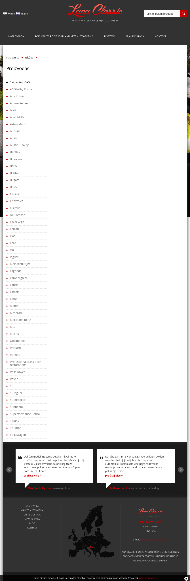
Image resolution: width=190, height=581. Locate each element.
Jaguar (14, 257)
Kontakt (160, 36)
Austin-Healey (19, 145)
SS (11, 386)
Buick (13, 187)
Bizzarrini (16, 159)
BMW (13, 166)
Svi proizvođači (20, 82)
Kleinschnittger (20, 264)
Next (181, 470)
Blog (32, 523)
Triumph (16, 428)
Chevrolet (16, 201)
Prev (9, 470)
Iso (12, 250)
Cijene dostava (32, 514)
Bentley (15, 152)
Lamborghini (18, 278)
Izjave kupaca (135, 36)
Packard (15, 348)
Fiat (12, 236)
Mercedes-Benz (20, 320)
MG (12, 327)
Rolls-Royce (17, 372)
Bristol (14, 173)
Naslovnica (16, 36)
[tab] (26, 82)
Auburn (15, 131)
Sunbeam (16, 407)
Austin (14, 138)
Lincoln (15, 292)
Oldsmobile (17, 341)
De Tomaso (17, 215)
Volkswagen (18, 435)
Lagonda (16, 271)
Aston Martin (18, 124)
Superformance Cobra (25, 414)
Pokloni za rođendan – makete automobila (64, 36)
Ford (13, 243)
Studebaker (18, 400)
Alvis (13, 110)
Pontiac (15, 355)
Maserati (16, 313)
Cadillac (15, 194)
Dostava (109, 36)
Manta (14, 306)
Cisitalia (15, 208)
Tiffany (14, 421)
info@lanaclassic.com (154, 539)
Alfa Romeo (18, 96)
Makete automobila (32, 510)
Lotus (13, 299)
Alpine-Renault (20, 103)
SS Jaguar (16, 393)
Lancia (14, 285)
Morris (14, 334)
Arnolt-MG (17, 117)
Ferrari (14, 229)
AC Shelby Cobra (21, 89)
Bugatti (15, 180)
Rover (14, 379)
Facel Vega (17, 222)
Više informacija (147, 578)
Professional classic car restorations (25, 363)
